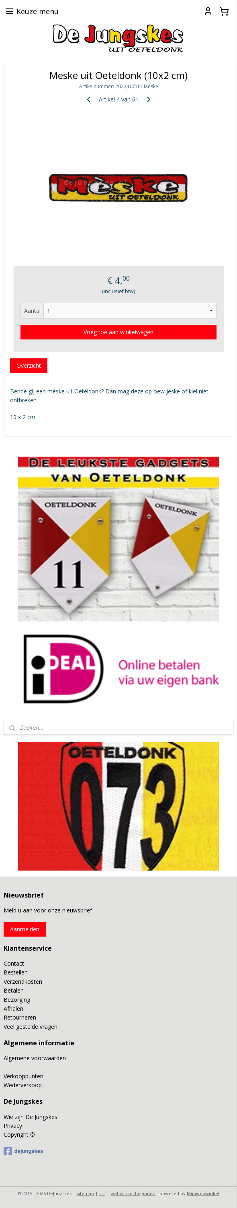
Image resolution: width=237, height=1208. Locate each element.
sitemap (85, 1193)
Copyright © (19, 1134)
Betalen (14, 990)
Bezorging (17, 999)
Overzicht (28, 365)
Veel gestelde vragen (30, 1026)
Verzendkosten (23, 981)
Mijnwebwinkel (203, 1193)
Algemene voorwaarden (35, 1058)
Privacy (13, 1125)
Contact (14, 963)
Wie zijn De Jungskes (30, 1117)
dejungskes (23, 1151)
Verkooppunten (23, 1076)
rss (102, 1193)
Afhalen (13, 1008)
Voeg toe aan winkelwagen (118, 332)
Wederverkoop (23, 1085)
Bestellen (16, 972)
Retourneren (20, 1017)
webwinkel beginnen (132, 1193)
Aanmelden (24, 929)
